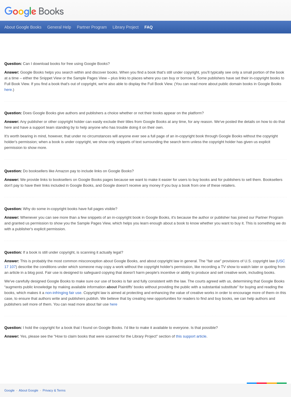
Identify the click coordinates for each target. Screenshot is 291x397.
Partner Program (92, 27)
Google (9, 390)
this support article (191, 336)
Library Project (125, 27)
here (8, 89)
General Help (59, 27)
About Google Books (22, 27)
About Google (28, 390)
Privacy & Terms (54, 390)
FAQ (148, 27)
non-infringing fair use (63, 293)
